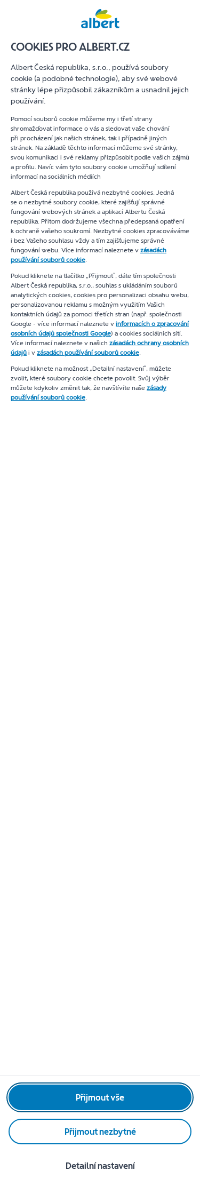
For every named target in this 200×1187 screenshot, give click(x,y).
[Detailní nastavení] (100, 1165)
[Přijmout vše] (100, 1097)
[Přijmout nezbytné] (100, 1131)
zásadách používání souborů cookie (88, 352)
